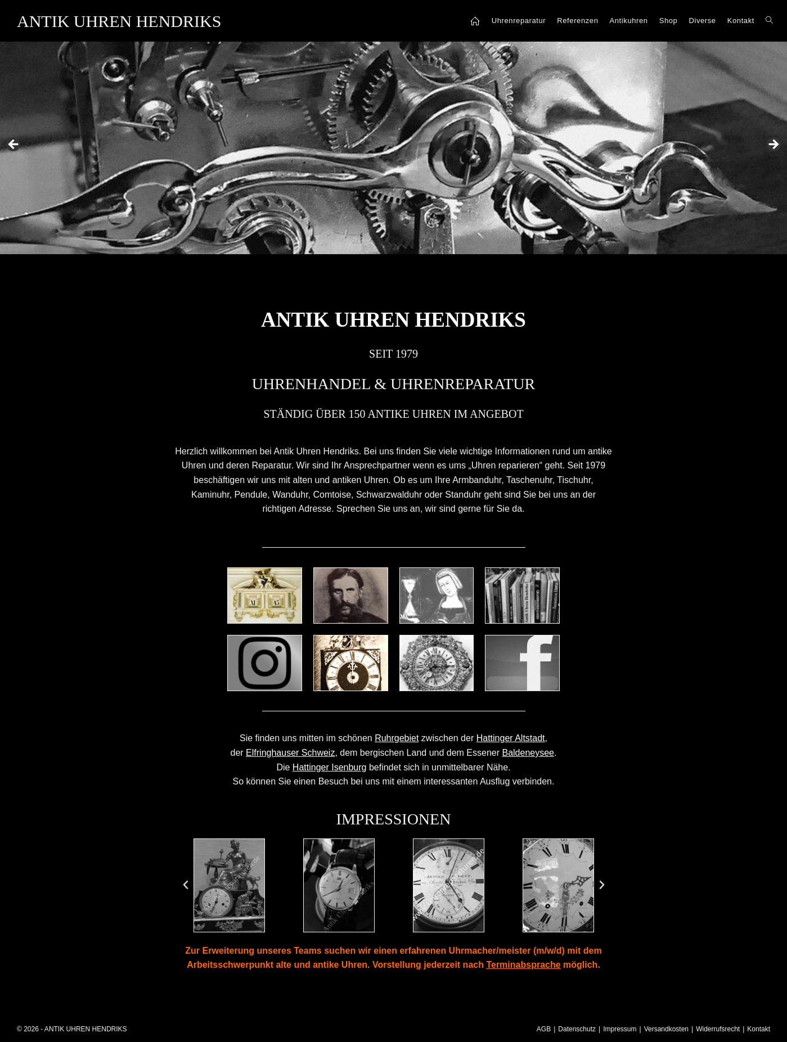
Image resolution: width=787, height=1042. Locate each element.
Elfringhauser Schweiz (290, 752)
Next (772, 145)
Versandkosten (666, 1029)
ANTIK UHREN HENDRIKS (119, 21)
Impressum (619, 1029)
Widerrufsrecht (718, 1029)
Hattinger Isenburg (330, 767)
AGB (544, 1029)
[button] (185, 885)
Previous (14, 145)
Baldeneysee (528, 752)
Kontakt (758, 1029)
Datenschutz (577, 1029)
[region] (393, 148)
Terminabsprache (523, 964)
